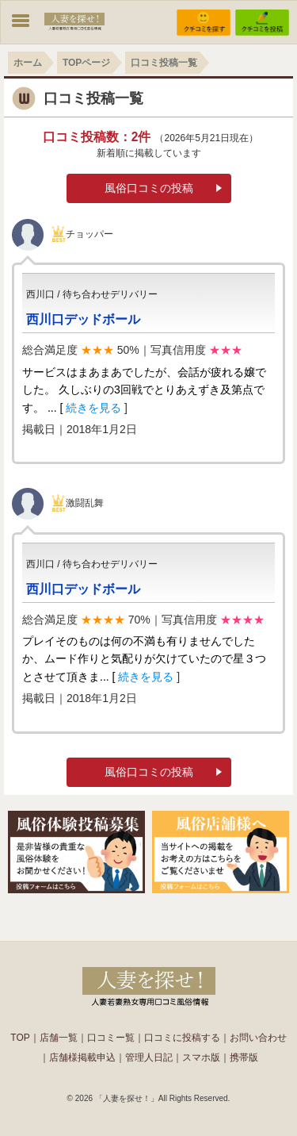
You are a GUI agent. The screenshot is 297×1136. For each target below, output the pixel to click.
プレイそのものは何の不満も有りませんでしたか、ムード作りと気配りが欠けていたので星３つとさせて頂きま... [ (144, 659)
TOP (19, 1037)
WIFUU (74, 21)
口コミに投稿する (182, 1037)
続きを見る (93, 407)
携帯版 (244, 1057)
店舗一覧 (59, 1037)
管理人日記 (149, 1057)
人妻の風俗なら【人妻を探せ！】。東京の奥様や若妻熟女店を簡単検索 (149, 985)
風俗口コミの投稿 (149, 188)
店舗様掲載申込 (82, 1057)
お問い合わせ (258, 1037)
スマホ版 (201, 1057)
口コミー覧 (111, 1037)
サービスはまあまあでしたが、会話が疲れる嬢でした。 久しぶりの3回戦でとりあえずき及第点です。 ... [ (144, 390)
